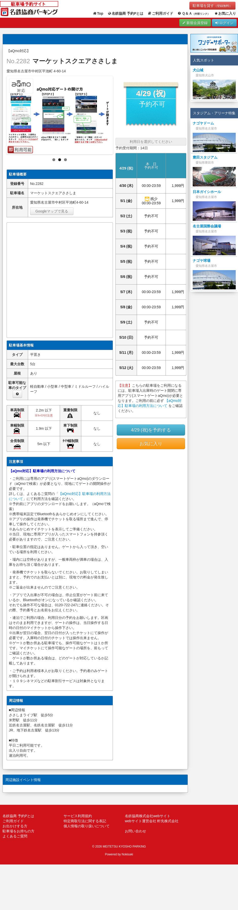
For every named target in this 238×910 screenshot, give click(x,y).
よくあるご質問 (15, 836)
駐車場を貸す (212, 6)
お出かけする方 (15, 826)
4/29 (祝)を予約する (151, 429)
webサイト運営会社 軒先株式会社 (151, 821)
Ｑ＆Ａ (193, 13)
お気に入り (225, 13)
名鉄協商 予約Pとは (125, 13)
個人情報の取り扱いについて (87, 826)
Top (98, 13)
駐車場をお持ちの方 (18, 831)
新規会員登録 (195, 23)
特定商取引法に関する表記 (85, 821)
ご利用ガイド (160, 13)
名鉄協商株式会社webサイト (147, 816)
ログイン (224, 23)
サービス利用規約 (78, 816)
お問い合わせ (135, 831)
